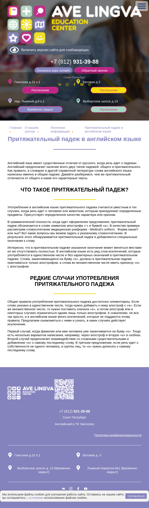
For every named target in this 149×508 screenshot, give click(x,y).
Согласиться (136, 496)
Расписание (40, 89)
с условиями (35, 497)
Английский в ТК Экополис (74, 424)
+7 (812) (75, 62)
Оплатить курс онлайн (53, 70)
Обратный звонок (94, 70)
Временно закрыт (40, 109)
